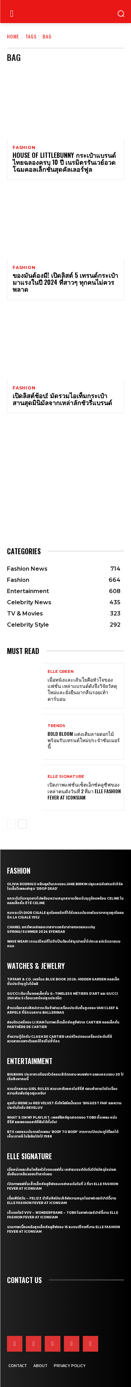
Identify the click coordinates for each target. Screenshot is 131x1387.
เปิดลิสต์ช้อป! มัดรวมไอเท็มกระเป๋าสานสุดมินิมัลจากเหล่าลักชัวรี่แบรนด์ (62, 399)
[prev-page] (11, 824)
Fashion (24, 148)
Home (13, 36)
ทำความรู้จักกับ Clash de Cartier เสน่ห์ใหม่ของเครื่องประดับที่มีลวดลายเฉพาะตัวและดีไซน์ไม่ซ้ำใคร (59, 1039)
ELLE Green (61, 672)
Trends (56, 726)
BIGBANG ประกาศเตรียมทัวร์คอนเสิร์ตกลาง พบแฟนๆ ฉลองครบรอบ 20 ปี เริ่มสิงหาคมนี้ (65, 1077)
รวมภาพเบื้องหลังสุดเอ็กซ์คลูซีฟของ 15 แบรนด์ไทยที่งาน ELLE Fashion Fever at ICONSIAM (63, 1229)
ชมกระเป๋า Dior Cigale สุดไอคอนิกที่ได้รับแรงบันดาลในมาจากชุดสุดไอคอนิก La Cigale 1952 (65, 915)
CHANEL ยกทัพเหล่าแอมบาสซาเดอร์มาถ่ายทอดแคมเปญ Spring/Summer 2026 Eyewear (51, 929)
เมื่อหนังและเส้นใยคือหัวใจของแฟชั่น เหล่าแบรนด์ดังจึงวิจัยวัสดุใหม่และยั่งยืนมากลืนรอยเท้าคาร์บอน (82, 689)
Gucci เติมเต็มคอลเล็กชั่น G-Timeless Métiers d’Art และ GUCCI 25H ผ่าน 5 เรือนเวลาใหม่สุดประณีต (62, 996)
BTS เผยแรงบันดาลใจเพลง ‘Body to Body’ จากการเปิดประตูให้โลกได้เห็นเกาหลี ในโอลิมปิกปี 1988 (62, 1134)
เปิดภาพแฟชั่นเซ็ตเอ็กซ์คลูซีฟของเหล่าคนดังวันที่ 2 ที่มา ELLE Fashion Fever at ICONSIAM (84, 791)
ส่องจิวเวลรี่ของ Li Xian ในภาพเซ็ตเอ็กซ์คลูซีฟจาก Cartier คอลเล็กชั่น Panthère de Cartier (63, 1024)
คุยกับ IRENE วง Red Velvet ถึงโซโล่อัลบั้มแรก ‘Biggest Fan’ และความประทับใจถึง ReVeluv (64, 1105)
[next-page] (22, 824)
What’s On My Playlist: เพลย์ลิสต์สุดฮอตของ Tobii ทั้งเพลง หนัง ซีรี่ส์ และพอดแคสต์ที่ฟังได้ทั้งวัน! (62, 1120)
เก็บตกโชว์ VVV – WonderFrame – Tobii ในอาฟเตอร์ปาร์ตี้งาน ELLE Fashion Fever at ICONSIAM (62, 1215)
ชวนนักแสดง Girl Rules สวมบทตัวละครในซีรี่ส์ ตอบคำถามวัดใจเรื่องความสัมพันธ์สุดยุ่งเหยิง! (62, 1091)
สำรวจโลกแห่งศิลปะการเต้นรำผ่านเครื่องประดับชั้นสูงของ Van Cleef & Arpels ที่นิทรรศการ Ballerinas (62, 1010)
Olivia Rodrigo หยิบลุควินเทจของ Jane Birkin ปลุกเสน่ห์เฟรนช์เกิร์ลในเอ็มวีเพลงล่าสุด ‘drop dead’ (65, 886)
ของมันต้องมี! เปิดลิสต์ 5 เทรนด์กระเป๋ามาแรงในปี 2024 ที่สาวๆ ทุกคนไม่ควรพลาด (65, 282)
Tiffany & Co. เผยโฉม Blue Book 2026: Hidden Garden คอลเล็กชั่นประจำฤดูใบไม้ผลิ (63, 981)
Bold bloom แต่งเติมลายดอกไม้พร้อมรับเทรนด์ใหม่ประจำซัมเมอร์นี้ (84, 740)
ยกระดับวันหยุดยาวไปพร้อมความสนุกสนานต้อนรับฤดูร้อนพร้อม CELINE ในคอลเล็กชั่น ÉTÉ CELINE (65, 901)
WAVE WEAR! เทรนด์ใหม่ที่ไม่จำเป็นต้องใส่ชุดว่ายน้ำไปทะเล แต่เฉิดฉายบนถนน (64, 944)
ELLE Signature (66, 777)
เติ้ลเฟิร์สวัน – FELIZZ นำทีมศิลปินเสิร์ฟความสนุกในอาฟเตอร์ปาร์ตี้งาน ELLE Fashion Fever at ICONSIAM (61, 1200)
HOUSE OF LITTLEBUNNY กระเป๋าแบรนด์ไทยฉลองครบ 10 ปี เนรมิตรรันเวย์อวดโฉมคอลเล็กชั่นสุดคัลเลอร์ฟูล (64, 162)
